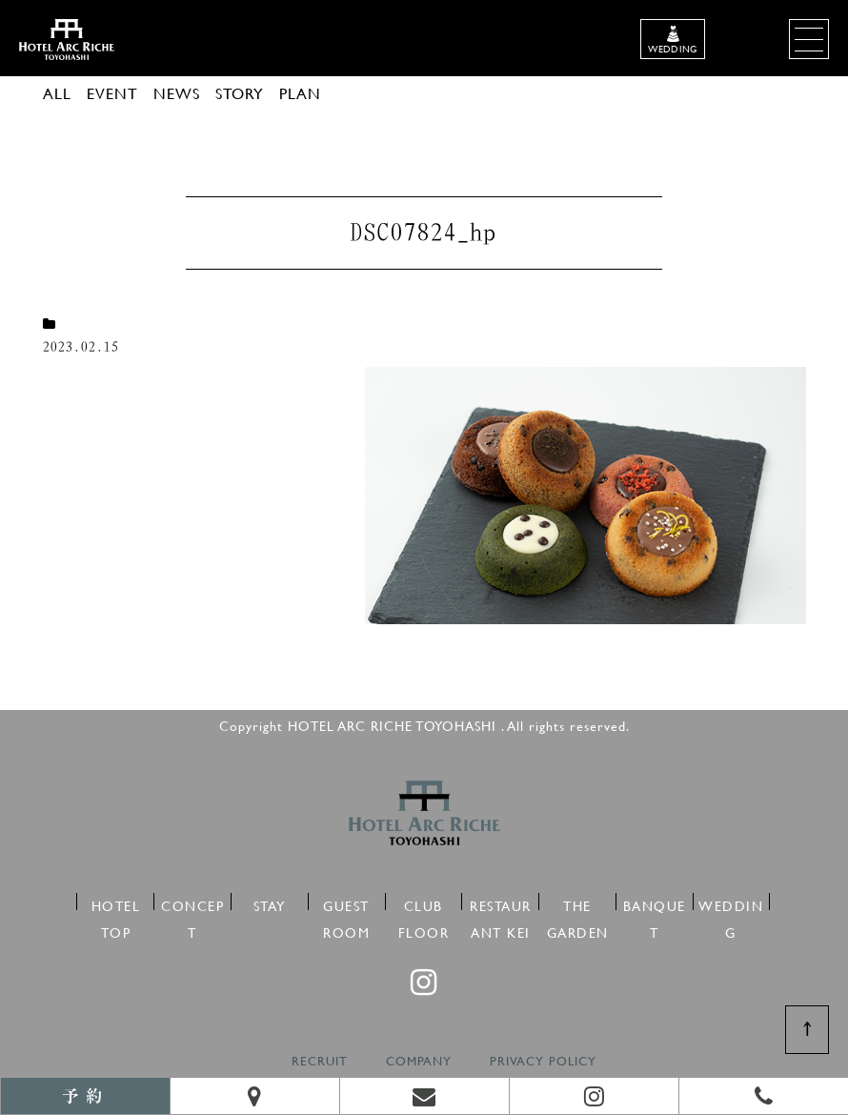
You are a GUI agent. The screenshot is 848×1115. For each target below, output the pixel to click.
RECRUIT (320, 1061)
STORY (239, 93)
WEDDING (730, 903)
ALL (57, 93)
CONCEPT (192, 903)
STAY (269, 903)
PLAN (300, 93)
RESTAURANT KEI (501, 903)
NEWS (176, 93)
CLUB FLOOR (424, 903)
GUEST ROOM (346, 903)
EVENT (112, 93)
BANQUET (654, 903)
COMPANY (419, 1061)
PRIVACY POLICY (543, 1061)
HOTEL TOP (116, 903)
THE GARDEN (578, 903)
